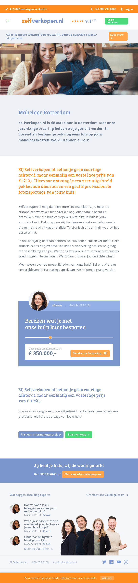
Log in (127, 9)
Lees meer (117, 36)
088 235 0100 (48, 474)
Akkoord (107, 578)
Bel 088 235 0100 (103, 9)
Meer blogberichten (38, 548)
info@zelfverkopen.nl (65, 562)
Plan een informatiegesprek (41, 434)
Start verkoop (112, 21)
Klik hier (66, 578)
